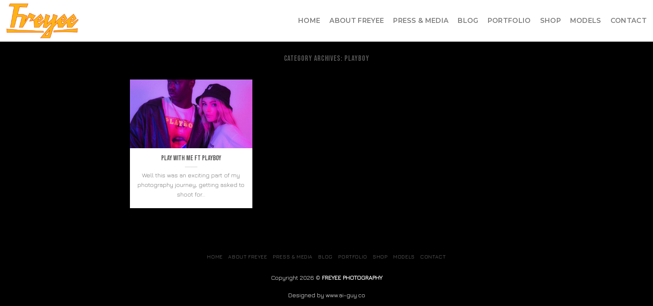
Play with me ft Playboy (191, 158)
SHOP (550, 21)
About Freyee (356, 21)
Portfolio (509, 21)
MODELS (585, 21)
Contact (629, 21)
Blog (468, 21)
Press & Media (421, 21)
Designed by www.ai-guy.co (326, 295)
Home (309, 21)
